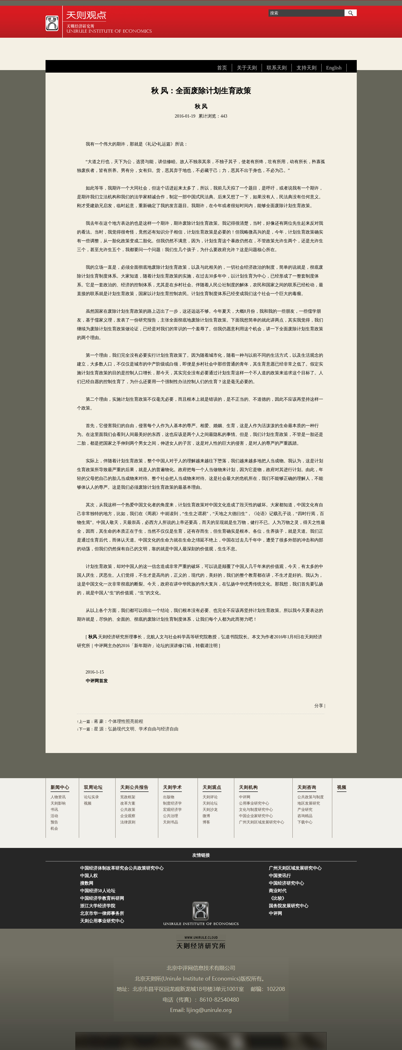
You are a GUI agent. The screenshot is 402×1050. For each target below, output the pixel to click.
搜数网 (86, 883)
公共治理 (170, 816)
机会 (54, 828)
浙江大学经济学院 (97, 906)
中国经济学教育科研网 (102, 898)
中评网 (244, 797)
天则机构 (248, 787)
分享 (318, 705)
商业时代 (277, 890)
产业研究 (304, 809)
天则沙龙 (210, 809)
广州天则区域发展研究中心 (261, 822)
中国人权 (89, 875)
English (334, 67)
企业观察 (127, 816)
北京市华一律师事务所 (102, 913)
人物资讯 (58, 797)
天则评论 (210, 797)
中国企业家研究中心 (256, 816)
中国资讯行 (280, 875)
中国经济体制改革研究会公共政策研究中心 (122, 868)
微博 (206, 816)
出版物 (168, 797)
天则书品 (170, 822)
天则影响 (58, 803)
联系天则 (277, 67)
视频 (87, 803)
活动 (54, 816)
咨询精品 (304, 816)
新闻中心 (60, 787)
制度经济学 (172, 803)
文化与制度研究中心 (256, 809)
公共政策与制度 (310, 797)
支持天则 (306, 67)
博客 (206, 822)
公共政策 (127, 809)
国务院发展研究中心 (288, 906)
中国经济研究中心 (286, 883)
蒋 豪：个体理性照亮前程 (119, 721)
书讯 (54, 809)
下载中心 (304, 822)
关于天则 (247, 67)
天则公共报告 (134, 787)
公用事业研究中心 (254, 803)
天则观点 (212, 787)
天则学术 (172, 787)
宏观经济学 (172, 809)
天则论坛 (210, 803)
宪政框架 (127, 797)
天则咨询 (306, 787)
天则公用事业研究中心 (102, 921)
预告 (54, 822)
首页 (222, 67)
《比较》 (277, 898)
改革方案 (127, 803)
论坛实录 (91, 797)
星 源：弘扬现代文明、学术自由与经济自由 (136, 729)
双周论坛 (93, 787)
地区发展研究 (308, 803)
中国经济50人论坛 (97, 890)
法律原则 (127, 822)
